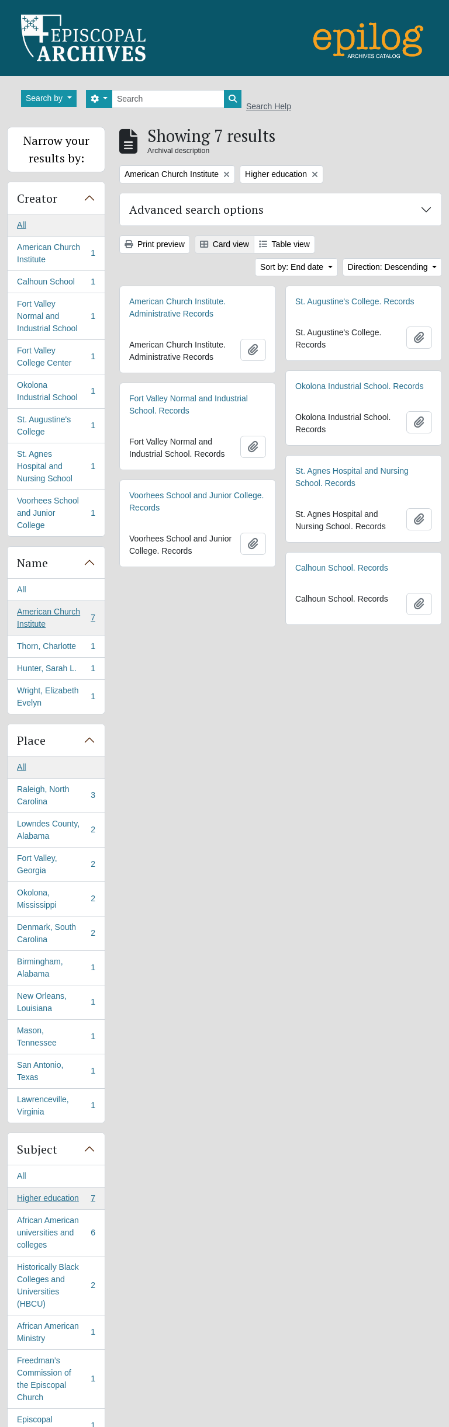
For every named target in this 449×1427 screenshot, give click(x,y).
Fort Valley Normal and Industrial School (55, 316)
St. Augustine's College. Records (354, 301)
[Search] (168, 99)
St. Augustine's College (55, 425)
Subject (37, 1149)
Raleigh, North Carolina (55, 795)
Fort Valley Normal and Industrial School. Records (188, 404)
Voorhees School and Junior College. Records (196, 501)
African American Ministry (55, 1332)
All (21, 225)
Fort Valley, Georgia (55, 864)
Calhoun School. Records (341, 567)
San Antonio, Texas (55, 1071)
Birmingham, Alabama (55, 967)
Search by (45, 98)
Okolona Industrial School (55, 391)
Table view (284, 244)
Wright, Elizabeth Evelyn (55, 696)
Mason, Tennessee (55, 1036)
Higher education (55, 1200)
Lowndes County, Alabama (55, 830)
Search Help (268, 106)
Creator (37, 198)
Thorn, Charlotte (55, 648)
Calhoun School (55, 284)
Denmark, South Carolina (55, 933)
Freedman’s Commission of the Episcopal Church (55, 1379)
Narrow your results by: (56, 149)
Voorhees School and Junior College (55, 513)
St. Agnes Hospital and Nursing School (55, 466)
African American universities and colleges (55, 1232)
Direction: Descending (389, 267)
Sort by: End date (293, 267)
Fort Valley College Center (55, 356)
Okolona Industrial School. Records (359, 386)
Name (32, 563)
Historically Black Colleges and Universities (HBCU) (55, 1285)
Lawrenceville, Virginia (55, 1105)
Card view (224, 244)
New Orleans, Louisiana (55, 1002)
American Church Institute (55, 253)
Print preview (155, 244)
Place (31, 740)
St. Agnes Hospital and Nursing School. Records (352, 477)
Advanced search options (196, 209)
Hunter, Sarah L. (55, 670)
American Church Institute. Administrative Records (177, 307)
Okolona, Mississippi (55, 898)
